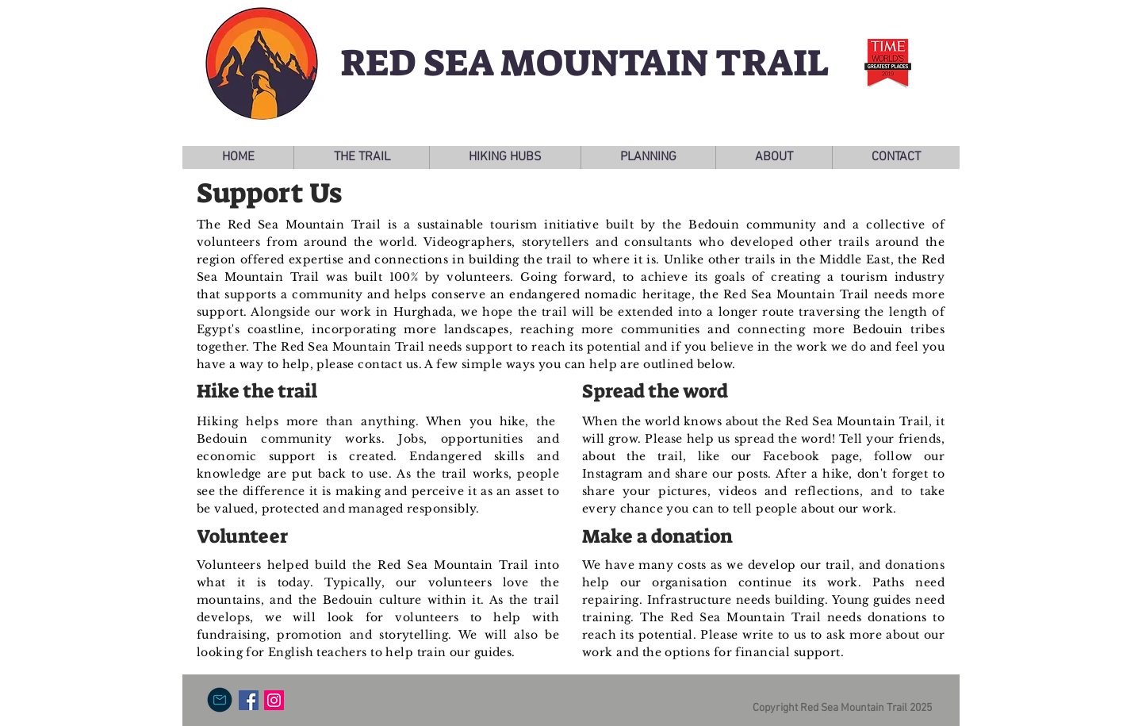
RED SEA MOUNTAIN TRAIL (584, 63)
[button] (361, 157)
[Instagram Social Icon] (274, 700)
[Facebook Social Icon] (249, 700)
